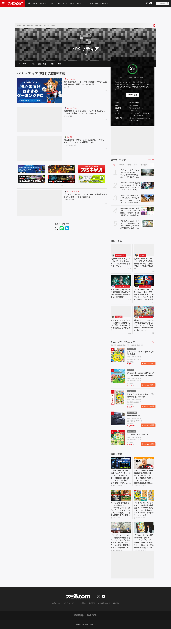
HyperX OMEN (120, 255)
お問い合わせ (56, 603)
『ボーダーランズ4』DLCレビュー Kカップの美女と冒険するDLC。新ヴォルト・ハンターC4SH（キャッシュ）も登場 (144, 294)
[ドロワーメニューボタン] (3, 3)
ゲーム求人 (77, 3)
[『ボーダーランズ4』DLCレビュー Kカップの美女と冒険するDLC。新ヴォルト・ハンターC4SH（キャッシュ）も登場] (144, 280)
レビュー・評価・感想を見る (131, 77)
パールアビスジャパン (70, 145)
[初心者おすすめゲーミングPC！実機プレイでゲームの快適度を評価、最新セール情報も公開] (39, 90)
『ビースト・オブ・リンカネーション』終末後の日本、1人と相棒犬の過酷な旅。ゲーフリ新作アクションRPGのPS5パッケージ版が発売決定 (129, 173)
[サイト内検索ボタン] (162, 3)
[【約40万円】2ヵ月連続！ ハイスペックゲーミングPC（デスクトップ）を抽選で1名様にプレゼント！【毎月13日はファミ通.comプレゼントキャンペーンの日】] (121, 463)
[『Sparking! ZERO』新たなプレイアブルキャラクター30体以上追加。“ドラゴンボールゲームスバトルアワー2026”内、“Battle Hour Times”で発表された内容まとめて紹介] (147, 185)
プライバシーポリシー (70, 603)
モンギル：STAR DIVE (123, 286)
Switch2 (35, 3)
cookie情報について (104, 603)
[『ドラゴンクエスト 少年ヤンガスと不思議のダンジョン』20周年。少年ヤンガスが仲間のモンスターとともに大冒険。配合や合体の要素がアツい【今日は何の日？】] (147, 223)
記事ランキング (118, 159)
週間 (129, 165)
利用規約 (83, 603)
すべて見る (151, 159)
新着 (29, 3)
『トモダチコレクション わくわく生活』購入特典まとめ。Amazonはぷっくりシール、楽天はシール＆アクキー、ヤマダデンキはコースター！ (144, 509)
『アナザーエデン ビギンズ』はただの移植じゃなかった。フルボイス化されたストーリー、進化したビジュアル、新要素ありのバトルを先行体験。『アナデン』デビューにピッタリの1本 (121, 541)
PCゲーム (53, 3)
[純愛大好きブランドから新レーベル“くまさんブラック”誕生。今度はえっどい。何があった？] (39, 119)
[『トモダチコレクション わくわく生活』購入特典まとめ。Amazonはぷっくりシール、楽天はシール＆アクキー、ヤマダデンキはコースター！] (144, 495)
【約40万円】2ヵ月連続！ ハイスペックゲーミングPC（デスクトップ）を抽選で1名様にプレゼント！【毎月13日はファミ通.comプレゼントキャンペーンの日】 (121, 477)
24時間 (121, 165)
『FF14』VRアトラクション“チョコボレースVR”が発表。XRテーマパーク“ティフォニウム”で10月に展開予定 (130, 199)
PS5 (46, 3)
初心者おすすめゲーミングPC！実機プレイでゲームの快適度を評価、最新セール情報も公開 (85, 83)
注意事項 (92, 603)
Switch (41, 3)
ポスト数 (144, 165)
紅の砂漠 (69, 137)
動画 (91, 3)
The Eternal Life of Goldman (146, 317)
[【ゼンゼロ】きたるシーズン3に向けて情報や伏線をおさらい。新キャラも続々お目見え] (39, 203)
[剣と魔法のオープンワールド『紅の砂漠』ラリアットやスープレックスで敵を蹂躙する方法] (39, 148)
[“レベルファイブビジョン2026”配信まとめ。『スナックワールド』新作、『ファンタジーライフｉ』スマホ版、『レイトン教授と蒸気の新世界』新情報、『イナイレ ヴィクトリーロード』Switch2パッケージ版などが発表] (121, 495)
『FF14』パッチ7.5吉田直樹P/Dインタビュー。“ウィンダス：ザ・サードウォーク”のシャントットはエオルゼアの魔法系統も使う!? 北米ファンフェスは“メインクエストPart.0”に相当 (144, 541)
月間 (135, 165)
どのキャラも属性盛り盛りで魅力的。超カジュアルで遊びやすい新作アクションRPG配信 (120, 293)
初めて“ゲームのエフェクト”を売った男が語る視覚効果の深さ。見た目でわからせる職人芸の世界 (144, 264)
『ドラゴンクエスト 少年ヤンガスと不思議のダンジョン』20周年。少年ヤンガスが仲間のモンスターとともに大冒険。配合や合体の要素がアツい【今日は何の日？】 (129, 224)
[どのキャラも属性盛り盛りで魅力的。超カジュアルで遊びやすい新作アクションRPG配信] (121, 280)
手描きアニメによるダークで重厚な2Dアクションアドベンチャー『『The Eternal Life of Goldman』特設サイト (144, 325)
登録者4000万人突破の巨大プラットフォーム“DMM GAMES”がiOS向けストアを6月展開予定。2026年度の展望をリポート (130, 211)
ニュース (86, 3)
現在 (114, 165)
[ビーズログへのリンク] (93, 615)
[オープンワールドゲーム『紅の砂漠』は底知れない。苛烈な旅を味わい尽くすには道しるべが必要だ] (121, 311)
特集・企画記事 (100, 3)
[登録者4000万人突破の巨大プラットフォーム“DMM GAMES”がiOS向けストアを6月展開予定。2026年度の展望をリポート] (147, 210)
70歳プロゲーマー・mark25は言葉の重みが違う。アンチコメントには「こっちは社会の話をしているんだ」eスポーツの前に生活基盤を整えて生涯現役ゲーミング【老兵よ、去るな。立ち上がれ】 (144, 477)
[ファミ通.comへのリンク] (15, 3)
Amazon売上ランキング (123, 342)
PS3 (85, 54)
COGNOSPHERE (69, 199)
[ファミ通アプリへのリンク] (79, 615)
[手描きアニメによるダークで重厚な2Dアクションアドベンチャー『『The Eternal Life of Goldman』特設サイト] (144, 311)
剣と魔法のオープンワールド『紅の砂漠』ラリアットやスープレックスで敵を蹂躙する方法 (85, 141)
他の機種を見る (137, 108)
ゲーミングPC (71, 79)
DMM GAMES (68, 116)
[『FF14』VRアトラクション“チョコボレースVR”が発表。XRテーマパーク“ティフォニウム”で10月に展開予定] (147, 198)
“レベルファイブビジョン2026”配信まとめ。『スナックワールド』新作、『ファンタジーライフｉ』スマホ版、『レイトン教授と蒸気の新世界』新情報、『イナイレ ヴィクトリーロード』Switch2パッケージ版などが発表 (120, 509)
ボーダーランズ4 (145, 286)
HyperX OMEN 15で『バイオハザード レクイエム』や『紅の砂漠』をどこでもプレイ (121, 262)
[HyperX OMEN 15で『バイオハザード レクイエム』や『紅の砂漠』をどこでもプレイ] (121, 249)
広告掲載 (116, 603)
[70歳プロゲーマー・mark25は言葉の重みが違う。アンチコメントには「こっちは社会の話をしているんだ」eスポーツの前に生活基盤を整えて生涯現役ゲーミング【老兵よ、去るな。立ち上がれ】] (144, 463)
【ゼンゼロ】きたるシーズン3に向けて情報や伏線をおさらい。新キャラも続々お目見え (85, 195)
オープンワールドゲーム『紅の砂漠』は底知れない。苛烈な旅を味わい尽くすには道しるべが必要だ (120, 325)
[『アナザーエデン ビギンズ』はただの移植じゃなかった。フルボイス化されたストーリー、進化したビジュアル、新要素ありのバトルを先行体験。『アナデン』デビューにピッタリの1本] (121, 527)
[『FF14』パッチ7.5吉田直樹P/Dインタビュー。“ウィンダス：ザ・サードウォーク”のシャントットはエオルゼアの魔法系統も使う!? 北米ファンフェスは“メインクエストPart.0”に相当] (144, 527)
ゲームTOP (22, 64)
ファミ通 (66, 87)
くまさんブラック (72, 108)
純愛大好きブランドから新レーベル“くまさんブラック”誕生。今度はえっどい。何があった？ (84, 112)
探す (135, 95)
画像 (52, 64)
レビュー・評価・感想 (38, 64)
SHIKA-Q (142, 255)
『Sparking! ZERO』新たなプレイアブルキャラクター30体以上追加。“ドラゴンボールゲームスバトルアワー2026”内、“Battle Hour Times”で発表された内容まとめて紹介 (130, 186)
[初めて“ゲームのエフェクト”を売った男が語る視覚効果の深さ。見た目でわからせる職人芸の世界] (144, 249)
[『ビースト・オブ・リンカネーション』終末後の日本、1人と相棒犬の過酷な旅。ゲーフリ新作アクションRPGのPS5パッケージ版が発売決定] (147, 172)
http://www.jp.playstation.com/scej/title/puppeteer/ (139, 119)
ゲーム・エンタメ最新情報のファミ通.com (28, 25)
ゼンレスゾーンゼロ (73, 191)
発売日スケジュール (65, 3)
